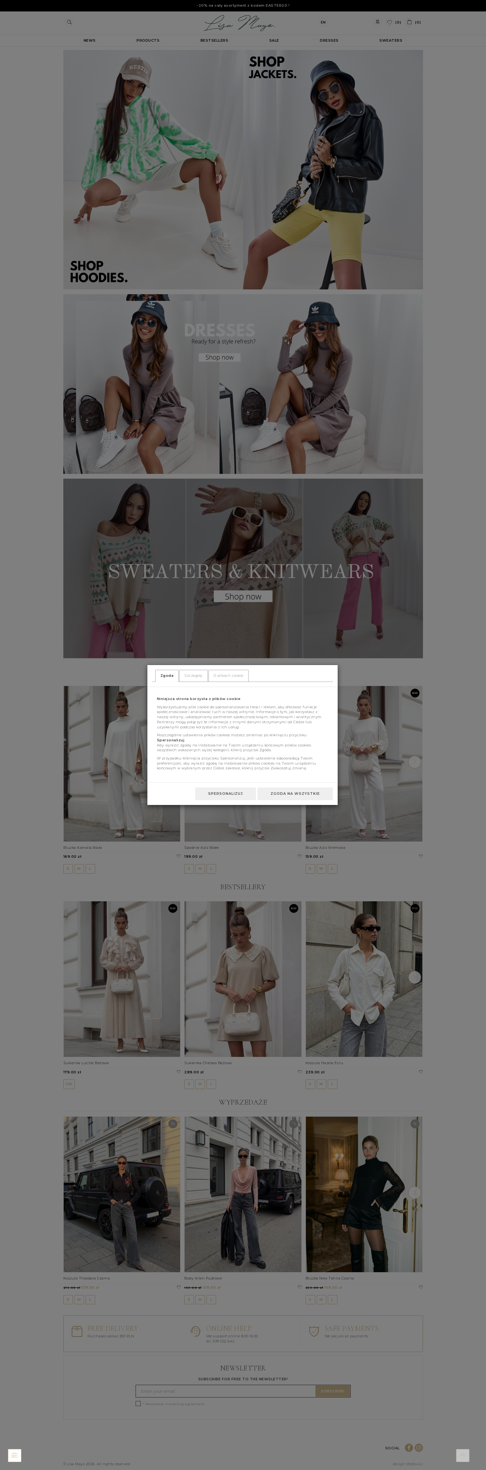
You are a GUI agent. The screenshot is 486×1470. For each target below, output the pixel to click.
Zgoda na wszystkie (295, 793)
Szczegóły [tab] (193, 675)
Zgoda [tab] (167, 675)
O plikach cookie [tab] (228, 675)
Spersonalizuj (225, 793)
